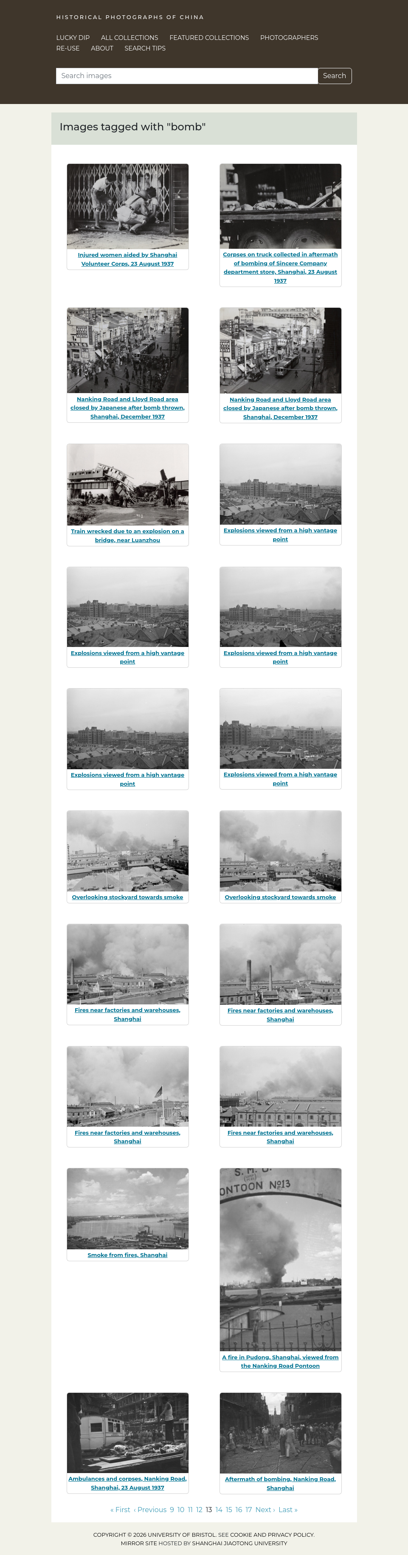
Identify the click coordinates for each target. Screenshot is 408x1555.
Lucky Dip (73, 38)
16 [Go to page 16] (239, 1510)
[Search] (187, 76)
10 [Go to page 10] (180, 1510)
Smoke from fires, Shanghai (128, 1254)
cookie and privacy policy (271, 1535)
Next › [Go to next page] (265, 1510)
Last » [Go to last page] (288, 1510)
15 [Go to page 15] (229, 1510)
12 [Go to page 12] (199, 1510)
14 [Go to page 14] (219, 1510)
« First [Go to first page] (120, 1510)
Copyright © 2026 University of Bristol (154, 1535)
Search (334, 76)
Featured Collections (209, 38)
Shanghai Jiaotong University (239, 1543)
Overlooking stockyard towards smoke (127, 897)
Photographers (289, 38)
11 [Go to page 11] (190, 1510)
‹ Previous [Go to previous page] (150, 1510)
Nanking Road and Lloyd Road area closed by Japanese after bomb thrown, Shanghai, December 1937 (127, 408)
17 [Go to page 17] (248, 1510)
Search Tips (145, 48)
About (102, 48)
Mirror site (139, 1543)
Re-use (68, 48)
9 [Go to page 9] (172, 1510)
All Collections (129, 38)
